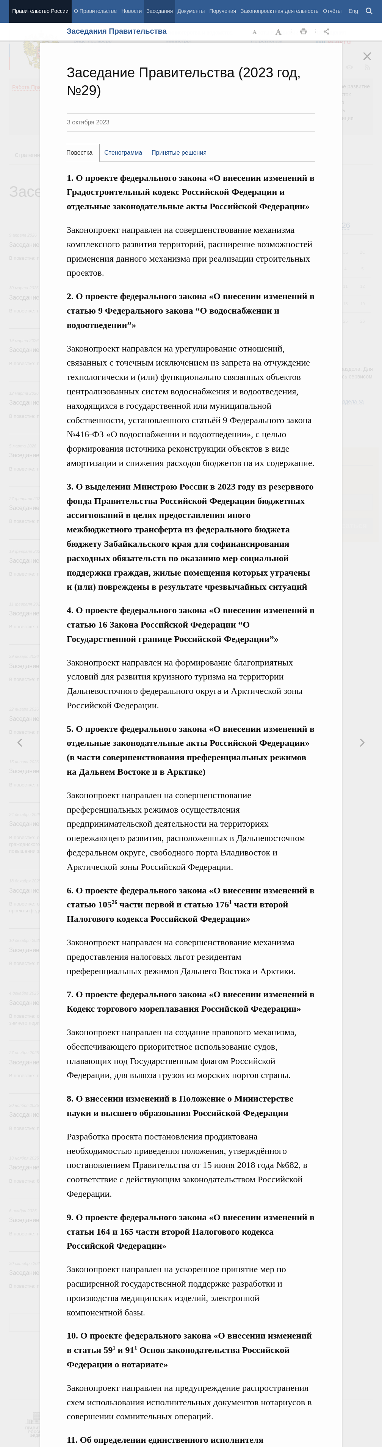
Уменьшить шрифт (255, 32)
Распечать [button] (303, 32)
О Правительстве (95, 11)
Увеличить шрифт (279, 32)
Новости (131, 11)
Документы (191, 11)
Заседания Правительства (117, 31)
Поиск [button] (369, 11)
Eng (353, 11)
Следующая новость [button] (20, 742)
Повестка (79, 152)
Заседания (159, 11)
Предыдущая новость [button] (362, 742)
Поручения (222, 11)
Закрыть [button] (372, 61)
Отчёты (332, 11)
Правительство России (40, 11)
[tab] (83, 153)
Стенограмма (123, 152)
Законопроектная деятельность (279, 11)
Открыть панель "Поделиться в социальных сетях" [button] (328, 32)
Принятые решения (179, 152)
